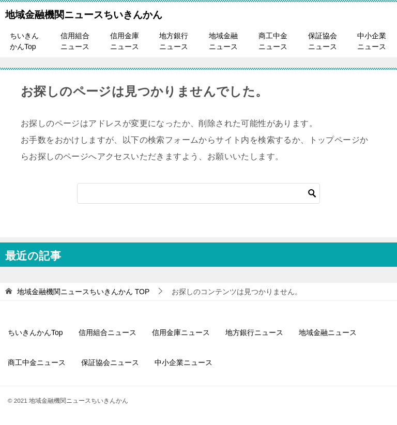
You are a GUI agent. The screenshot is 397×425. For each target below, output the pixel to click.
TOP (83, 291)
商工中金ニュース (272, 41)
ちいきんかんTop (24, 41)
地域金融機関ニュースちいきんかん (83, 13)
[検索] (198, 193)
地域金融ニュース (223, 41)
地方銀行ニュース (173, 41)
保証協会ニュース (322, 41)
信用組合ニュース (74, 41)
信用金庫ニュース (124, 41)
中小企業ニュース (371, 41)
